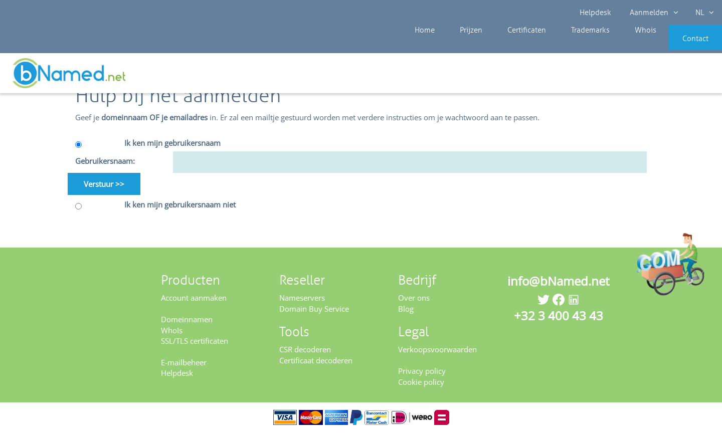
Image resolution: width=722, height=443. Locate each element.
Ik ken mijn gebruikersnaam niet (180, 215)
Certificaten (507, 45)
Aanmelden (651, 12)
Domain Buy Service (314, 319)
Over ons (414, 308)
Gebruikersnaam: (105, 171)
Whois (611, 45)
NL (700, 12)
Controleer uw (685, 76)
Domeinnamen (187, 330)
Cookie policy (421, 392)
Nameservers (302, 308)
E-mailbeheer (184, 373)
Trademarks (564, 45)
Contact (680, 45)
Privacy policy (422, 381)
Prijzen (460, 45)
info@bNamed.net (558, 291)
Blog (406, 319)
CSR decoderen (305, 360)
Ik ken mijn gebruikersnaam (172, 153)
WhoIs (172, 340)
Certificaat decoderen (315, 371)
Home (422, 45)
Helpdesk (596, 12)
